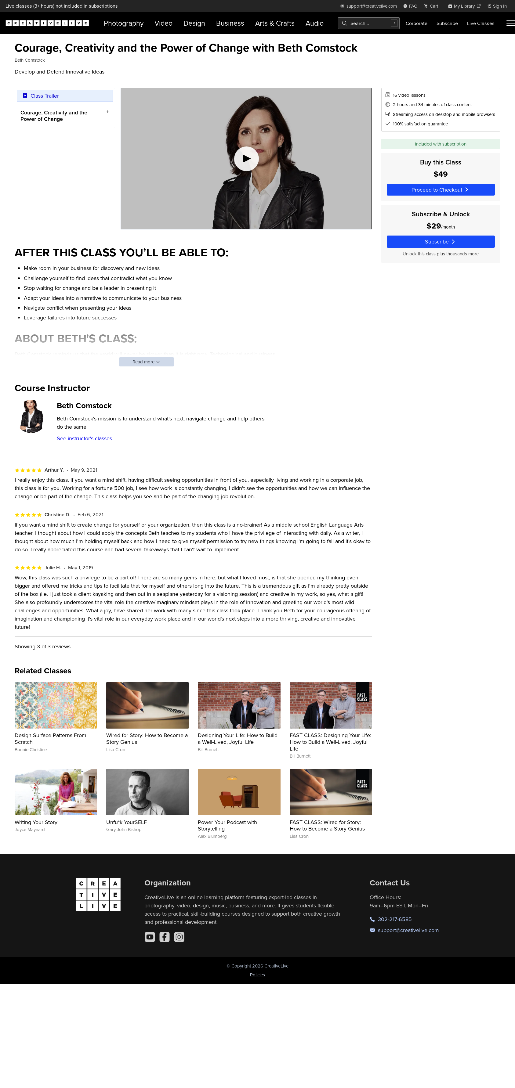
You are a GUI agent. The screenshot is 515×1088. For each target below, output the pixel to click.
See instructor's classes (84, 438)
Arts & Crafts (275, 23)
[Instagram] (179, 936)
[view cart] (432, 6)
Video (163, 23)
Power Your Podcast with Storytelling (227, 825)
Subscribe (447, 23)
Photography (123, 23)
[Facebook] (164, 936)
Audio (315, 23)
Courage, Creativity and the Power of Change (53, 115)
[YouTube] (149, 936)
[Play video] (246, 158)
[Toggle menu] (510, 23)
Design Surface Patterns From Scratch (50, 738)
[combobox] (368, 23)
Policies (257, 974)
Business (230, 23)
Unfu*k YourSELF (126, 822)
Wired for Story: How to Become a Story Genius (147, 738)
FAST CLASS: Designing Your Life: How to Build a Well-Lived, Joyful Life (330, 741)
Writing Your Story (36, 822)
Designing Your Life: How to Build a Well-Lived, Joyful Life (237, 738)
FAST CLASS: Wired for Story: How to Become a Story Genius (327, 825)
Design (194, 23)
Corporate (416, 23)
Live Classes (481, 23)
